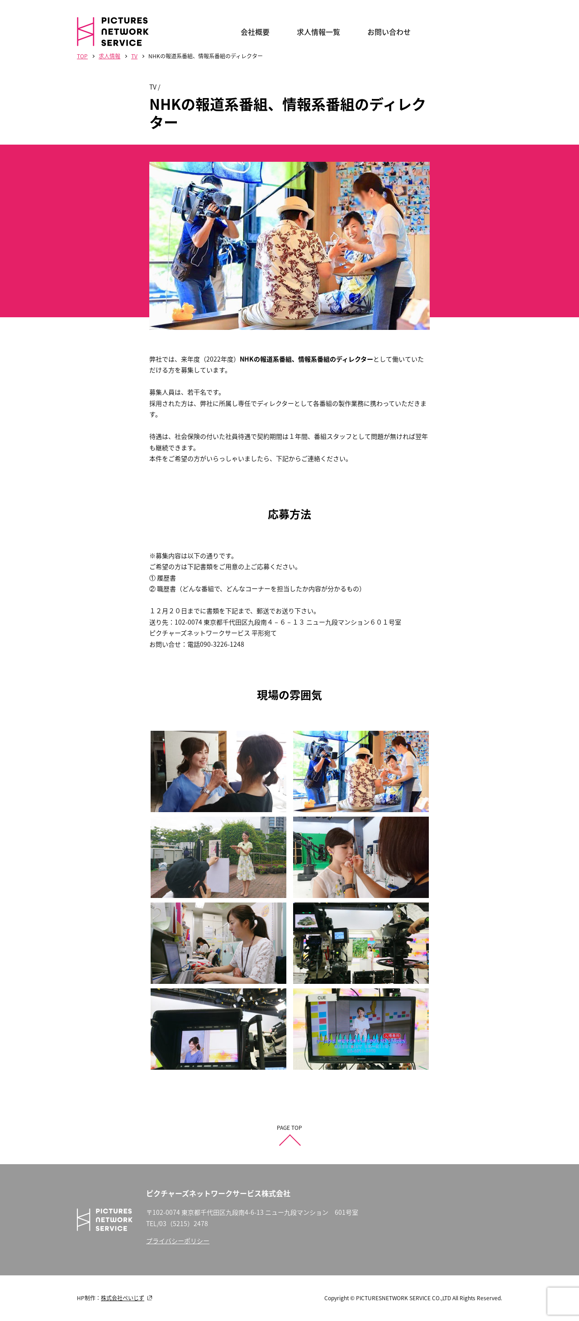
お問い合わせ (389, 31)
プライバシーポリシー (177, 1240)
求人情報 (109, 56)
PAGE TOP (289, 1128)
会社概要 (255, 31)
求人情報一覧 (318, 31)
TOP (82, 56)
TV (134, 56)
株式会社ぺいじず (122, 1298)
